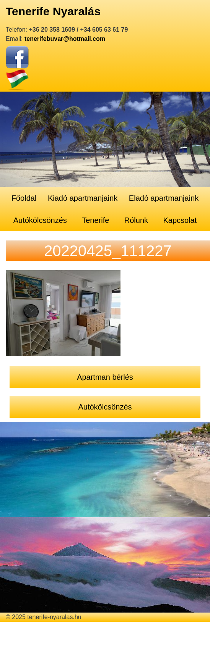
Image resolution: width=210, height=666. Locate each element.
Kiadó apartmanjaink (82, 198)
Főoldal (24, 198)
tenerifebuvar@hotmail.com (64, 38)
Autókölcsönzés (40, 220)
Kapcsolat (180, 220)
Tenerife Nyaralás (53, 11)
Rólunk (136, 220)
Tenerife (95, 220)
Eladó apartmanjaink (164, 198)
